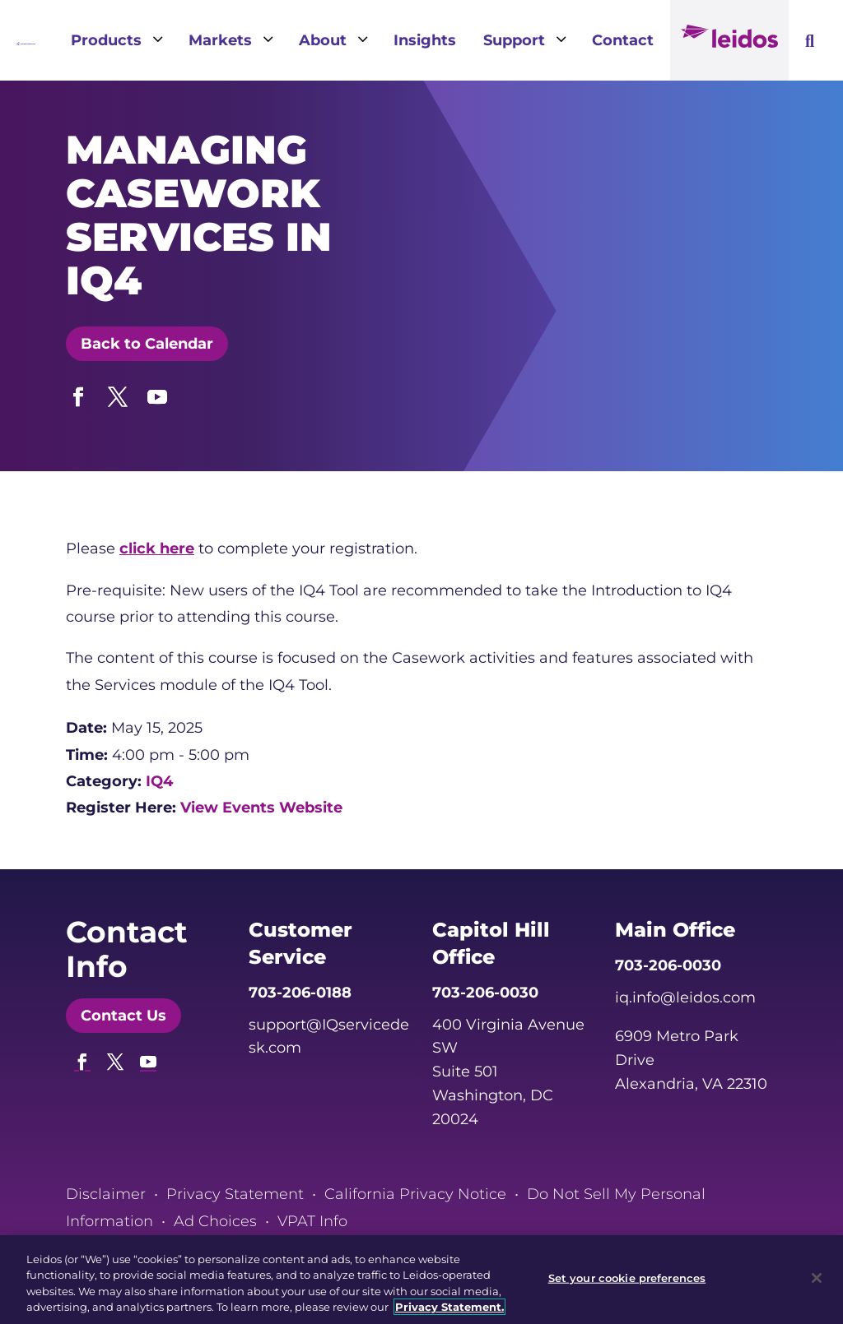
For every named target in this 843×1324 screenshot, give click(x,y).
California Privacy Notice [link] (415, 1194)
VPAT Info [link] (312, 1221)
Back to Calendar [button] (147, 344)
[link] (25, 40)
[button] (78, 393)
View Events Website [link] (261, 808)
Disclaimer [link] (106, 1194)
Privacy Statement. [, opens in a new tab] (449, 1306)
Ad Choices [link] (215, 1221)
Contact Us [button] (123, 1016)
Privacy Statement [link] (235, 1194)
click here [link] (156, 548)
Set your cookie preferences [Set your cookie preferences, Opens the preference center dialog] (627, 1278)
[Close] (817, 1278)
